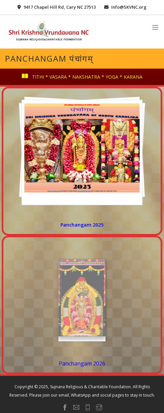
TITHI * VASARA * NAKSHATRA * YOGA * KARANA (82, 77)
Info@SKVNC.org (125, 7)
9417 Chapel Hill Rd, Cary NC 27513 (56, 7)
